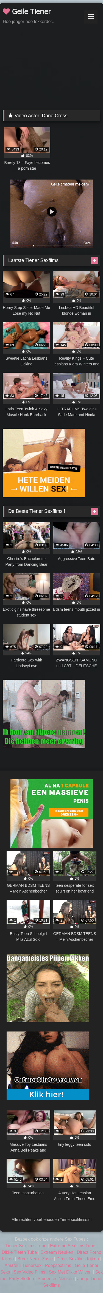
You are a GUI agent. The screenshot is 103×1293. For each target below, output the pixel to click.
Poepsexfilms (58, 1265)
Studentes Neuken (56, 1278)
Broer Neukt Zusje (35, 1259)
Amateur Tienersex (23, 1265)
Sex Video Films (29, 1272)
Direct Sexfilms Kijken (77, 1259)
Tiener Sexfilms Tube (26, 1245)
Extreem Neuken (56, 1252)
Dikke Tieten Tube (19, 1252)
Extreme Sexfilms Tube (72, 1245)
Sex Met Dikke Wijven (70, 1272)
